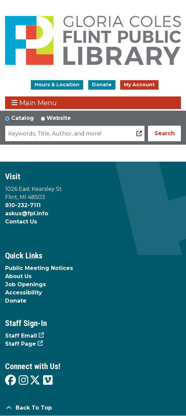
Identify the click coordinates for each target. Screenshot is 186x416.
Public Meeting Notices (39, 268)
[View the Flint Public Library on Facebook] (10, 380)
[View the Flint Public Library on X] (35, 380)
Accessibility (23, 292)
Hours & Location (57, 85)
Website (58, 118)
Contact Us (21, 221)
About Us (18, 276)
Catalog (22, 118)
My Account (139, 85)
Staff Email (21, 335)
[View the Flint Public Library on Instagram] (23, 380)
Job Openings (25, 284)
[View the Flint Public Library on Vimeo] (48, 380)
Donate (102, 85)
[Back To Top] (93, 407)
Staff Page (20, 344)
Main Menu (34, 102)
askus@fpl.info (26, 213)
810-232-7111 (23, 205)
